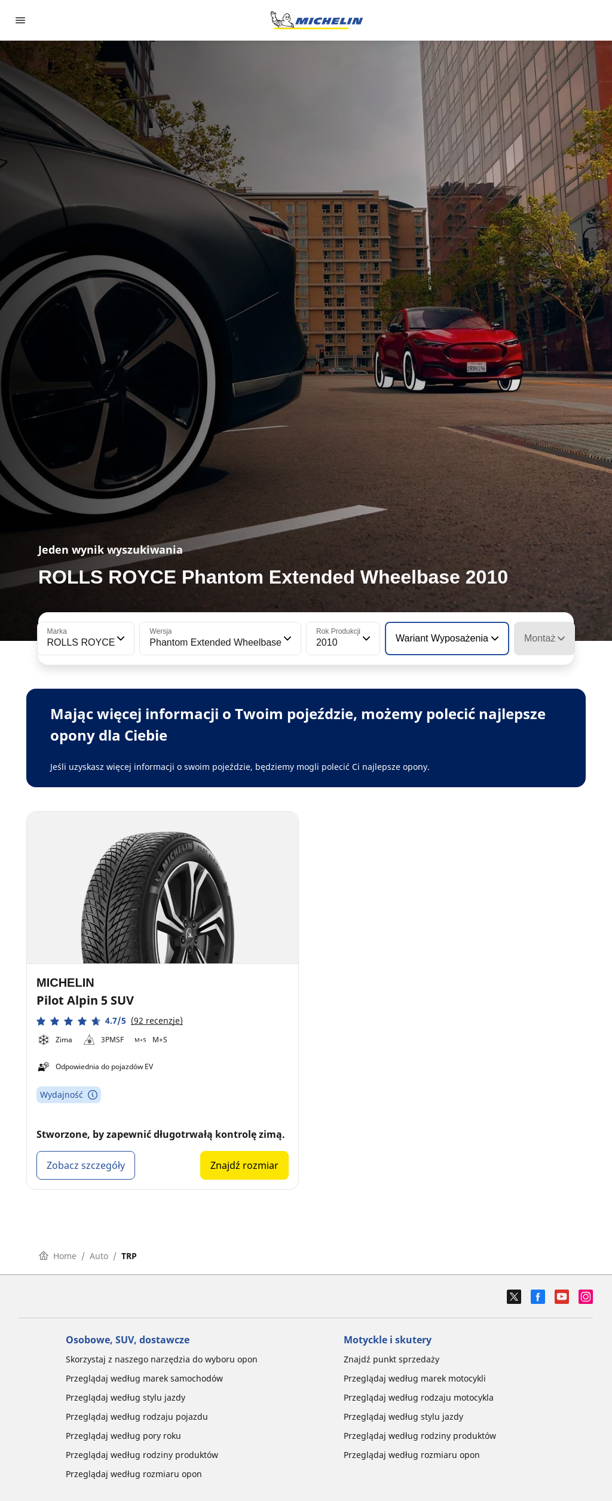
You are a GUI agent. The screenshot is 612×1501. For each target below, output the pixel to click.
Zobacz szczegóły (86, 1165)
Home (57, 1255)
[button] (119, 638)
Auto (99, 1255)
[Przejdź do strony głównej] (317, 20)
